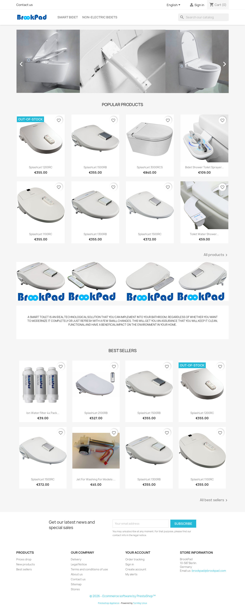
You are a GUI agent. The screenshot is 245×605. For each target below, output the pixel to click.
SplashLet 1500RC (150, 234)
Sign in (129, 564)
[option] (122, 62)
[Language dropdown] (174, 5)
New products (25, 564)
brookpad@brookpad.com (209, 570)
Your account (137, 552)
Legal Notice (79, 564)
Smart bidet (67, 17)
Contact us (24, 5)
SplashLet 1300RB (95, 234)
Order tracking (135, 559)
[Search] (203, 17)
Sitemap (76, 584)
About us (77, 574)
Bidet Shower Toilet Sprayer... (204, 167)
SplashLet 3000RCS (150, 167)
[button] (32, 62)
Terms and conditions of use (89, 569)
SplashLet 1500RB (95, 167)
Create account (135, 569)
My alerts (131, 574)
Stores (75, 589)
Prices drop (23, 559)
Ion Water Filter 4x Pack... (42, 413)
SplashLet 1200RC (40, 167)
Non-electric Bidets (99, 17)
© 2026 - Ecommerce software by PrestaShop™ (123, 596)
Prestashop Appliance (108, 603)
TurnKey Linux (140, 603)
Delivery (76, 559)
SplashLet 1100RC (40, 234)
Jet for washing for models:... (95, 479)
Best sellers (24, 569)
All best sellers (214, 500)
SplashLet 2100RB (96, 413)
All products (216, 255)
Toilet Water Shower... (204, 234)
